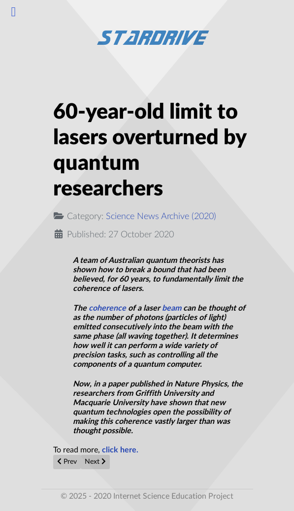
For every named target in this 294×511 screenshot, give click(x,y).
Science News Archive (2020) (161, 216)
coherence (107, 308)
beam (171, 308)
